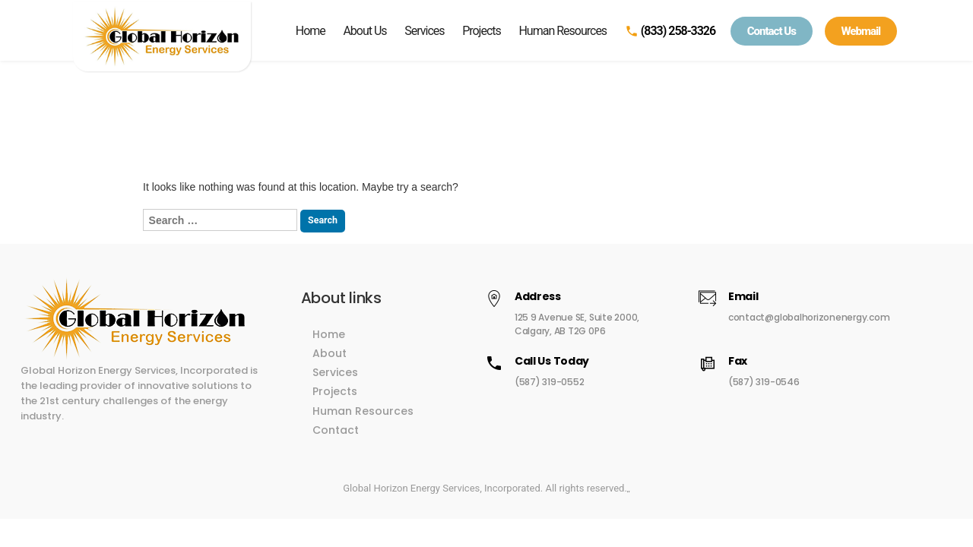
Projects (481, 31)
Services (424, 31)
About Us (364, 31)
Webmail (861, 31)
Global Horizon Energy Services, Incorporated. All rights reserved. (485, 480)
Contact (363, 422)
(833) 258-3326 (670, 31)
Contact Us (771, 31)
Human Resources (562, 31)
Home (310, 31)
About (357, 345)
